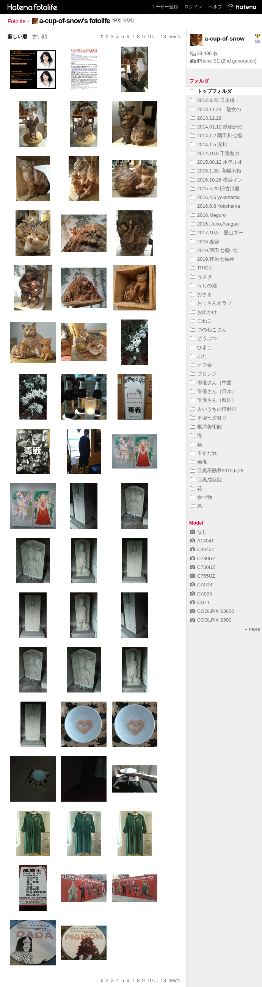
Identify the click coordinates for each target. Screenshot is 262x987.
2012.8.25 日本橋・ (215, 100)
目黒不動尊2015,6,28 (216, 470)
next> (174, 36)
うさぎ (201, 277)
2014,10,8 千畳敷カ (215, 153)
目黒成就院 (206, 480)
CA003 (201, 585)
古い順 (39, 36)
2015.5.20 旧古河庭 (215, 188)
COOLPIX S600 (210, 620)
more (252, 629)
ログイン (193, 6)
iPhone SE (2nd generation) (223, 61)
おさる (201, 294)
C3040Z (202, 549)
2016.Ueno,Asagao (214, 224)
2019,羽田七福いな (214, 250)
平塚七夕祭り (208, 418)
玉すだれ (203, 453)
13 (163, 36)
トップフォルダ (211, 91)
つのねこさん (208, 329)
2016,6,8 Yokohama (215, 206)
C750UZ (202, 567)
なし (198, 532)
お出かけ (203, 312)
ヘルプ (215, 6)
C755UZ (202, 576)
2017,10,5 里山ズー (216, 232)
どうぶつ (203, 338)
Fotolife (16, 21)
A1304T (202, 541)
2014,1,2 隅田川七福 (216, 135)
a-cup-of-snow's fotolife (74, 21)
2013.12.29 (205, 118)
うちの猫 (203, 285)
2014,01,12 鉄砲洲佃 (216, 127)
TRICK (201, 268)
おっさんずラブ (211, 303)
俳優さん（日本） (213, 391)
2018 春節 (204, 241)
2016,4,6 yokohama (215, 197)
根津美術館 (206, 426)
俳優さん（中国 (211, 382)
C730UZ (202, 558)
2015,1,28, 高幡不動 (215, 171)
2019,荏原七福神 (212, 259)
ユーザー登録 (164, 6)
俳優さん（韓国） (213, 400)
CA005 (201, 594)
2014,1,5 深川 (208, 144)
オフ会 (201, 365)
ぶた (198, 356)
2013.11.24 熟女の (215, 109)
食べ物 (201, 497)
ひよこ (201, 347)
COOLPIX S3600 (212, 611)
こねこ (201, 321)
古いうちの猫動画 (213, 409)
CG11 (200, 602)
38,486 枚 (204, 53)
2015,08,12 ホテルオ (216, 162)
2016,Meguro (208, 215)
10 (150, 36)
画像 (198, 462)
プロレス (203, 374)
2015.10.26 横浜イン (216, 180)
